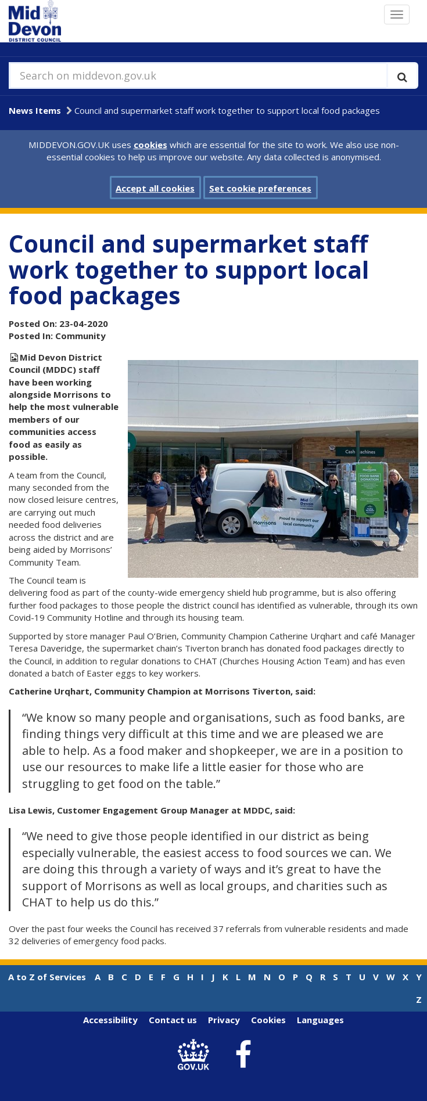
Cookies (268, 1020)
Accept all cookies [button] (155, 188)
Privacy (224, 1020)
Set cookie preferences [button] (260, 188)
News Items (35, 110)
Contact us (173, 1020)
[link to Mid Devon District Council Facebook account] (243, 1055)
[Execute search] (402, 75)
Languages (320, 1020)
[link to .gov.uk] (196, 1055)
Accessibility (110, 1020)
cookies (150, 144)
